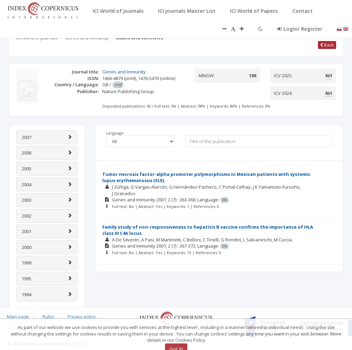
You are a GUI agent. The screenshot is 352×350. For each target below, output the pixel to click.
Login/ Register (299, 28)
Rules (48, 316)
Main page (18, 316)
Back (327, 45)
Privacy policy (82, 316)
